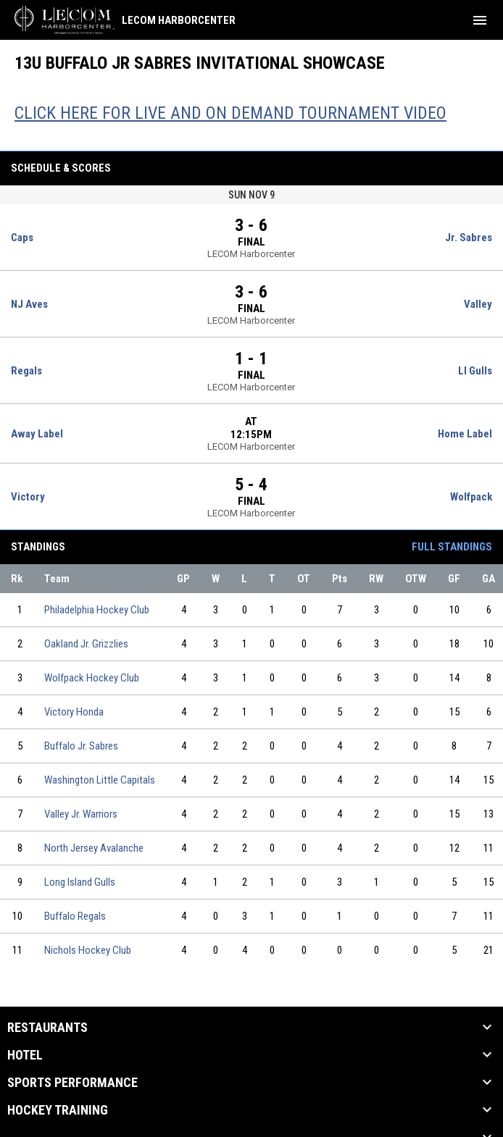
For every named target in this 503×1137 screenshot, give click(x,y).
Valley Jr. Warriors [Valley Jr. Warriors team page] (80, 814)
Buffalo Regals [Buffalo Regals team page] (75, 916)
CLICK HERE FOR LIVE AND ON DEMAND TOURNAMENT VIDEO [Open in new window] (230, 113)
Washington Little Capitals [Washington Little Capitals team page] (99, 779)
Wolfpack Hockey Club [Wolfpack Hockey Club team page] (91, 677)
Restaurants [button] (47, 1027)
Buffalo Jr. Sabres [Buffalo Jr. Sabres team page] (81, 745)
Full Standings (452, 546)
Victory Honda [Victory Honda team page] (74, 711)
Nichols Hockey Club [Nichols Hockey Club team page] (87, 950)
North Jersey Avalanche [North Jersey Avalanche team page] (94, 848)
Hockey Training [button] (57, 1110)
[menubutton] (480, 20)
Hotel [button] (25, 1055)
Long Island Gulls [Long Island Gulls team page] (79, 882)
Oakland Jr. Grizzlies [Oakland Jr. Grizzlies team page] (86, 643)
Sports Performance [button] (72, 1082)
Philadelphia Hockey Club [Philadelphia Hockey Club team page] (96, 609)
